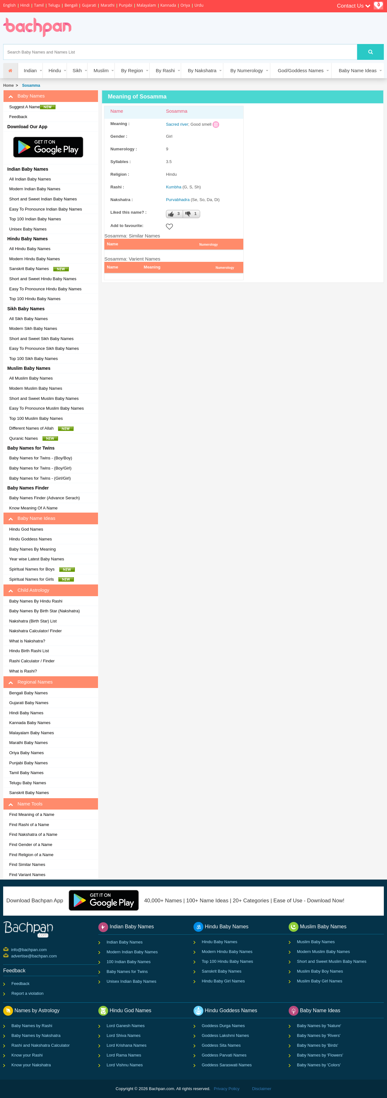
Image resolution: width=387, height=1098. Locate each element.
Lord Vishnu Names (125, 1065)
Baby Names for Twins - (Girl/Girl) (40, 478)
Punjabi (125, 5)
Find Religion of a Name (31, 854)
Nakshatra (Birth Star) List (33, 621)
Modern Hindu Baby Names (34, 258)
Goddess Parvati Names (224, 1055)
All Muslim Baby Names (31, 378)
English (9, 5)
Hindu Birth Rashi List (29, 650)
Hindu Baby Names (219, 941)
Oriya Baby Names (26, 752)
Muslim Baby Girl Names (319, 981)
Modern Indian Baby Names (34, 188)
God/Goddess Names (301, 70)
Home (8, 85)
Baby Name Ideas (358, 70)
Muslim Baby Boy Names (320, 971)
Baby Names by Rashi (31, 1025)
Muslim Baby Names (316, 941)
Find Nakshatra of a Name (33, 834)
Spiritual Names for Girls (41, 579)
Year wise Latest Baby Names (36, 559)
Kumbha (173, 187)
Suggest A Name (32, 107)
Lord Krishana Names (127, 1045)
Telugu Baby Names (27, 782)
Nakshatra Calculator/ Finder (35, 630)
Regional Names (30, 682)
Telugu (54, 5)
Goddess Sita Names (221, 1045)
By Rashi (165, 70)
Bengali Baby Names (28, 693)
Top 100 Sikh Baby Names (33, 358)
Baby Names (26, 96)
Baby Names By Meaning (32, 549)
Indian (30, 70)
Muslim (101, 70)
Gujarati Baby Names (29, 702)
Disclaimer (262, 1088)
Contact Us (354, 6)
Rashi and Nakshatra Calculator (40, 1045)
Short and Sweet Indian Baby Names (43, 199)
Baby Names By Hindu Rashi (35, 601)
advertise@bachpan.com (12, 955)
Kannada (168, 5)
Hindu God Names (26, 529)
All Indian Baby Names (30, 179)
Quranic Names (33, 438)
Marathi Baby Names (28, 742)
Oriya (185, 5)
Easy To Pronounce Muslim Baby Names (46, 408)
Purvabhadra (177, 199)
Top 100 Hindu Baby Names (35, 298)
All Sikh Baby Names (28, 318)
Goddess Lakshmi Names (225, 1035)
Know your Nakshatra (31, 1065)
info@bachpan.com (12, 949)
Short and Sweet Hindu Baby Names (42, 278)
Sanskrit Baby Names (39, 268)
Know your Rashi (27, 1055)
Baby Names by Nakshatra (36, 1035)
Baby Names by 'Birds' (317, 1045)
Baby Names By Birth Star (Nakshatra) (44, 611)
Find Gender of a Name (30, 844)
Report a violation (27, 993)
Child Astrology (28, 590)
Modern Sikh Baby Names (33, 328)
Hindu (55, 70)
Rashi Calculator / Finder (32, 661)
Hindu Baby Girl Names (223, 981)
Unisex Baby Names (28, 229)
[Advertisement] (194, 28)
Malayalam (146, 5)
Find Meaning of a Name (31, 814)
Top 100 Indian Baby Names (35, 219)
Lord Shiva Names (124, 1035)
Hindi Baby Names (26, 712)
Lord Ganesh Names (126, 1025)
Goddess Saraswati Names (227, 1065)
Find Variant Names (27, 874)
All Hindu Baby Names (29, 248)
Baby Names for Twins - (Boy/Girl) (40, 468)
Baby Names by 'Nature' (319, 1025)
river (184, 124)
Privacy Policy (226, 1088)
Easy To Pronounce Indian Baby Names (45, 209)
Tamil (38, 5)
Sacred (172, 124)
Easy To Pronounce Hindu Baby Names (45, 289)
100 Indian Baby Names (129, 961)
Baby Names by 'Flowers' (320, 1055)
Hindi (25, 5)
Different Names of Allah (41, 428)
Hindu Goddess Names (30, 539)
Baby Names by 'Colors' (319, 1065)
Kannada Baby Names (29, 722)
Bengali (70, 5)
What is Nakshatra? (27, 641)
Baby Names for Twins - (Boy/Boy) (40, 458)
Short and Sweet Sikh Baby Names (41, 338)
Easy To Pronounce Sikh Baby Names (44, 348)
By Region (132, 70)
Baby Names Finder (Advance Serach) (44, 497)
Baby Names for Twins (127, 971)
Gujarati (89, 5)
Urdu (198, 5)
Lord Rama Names (124, 1055)
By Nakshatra (202, 70)
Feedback (18, 116)
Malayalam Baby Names (31, 732)
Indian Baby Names (124, 942)
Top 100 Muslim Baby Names (36, 418)
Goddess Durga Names (223, 1025)
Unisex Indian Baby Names (131, 981)
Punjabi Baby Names (28, 762)
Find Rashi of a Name (29, 824)
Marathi (108, 5)
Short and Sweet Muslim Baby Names (44, 398)
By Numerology (246, 70)
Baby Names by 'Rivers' (318, 1035)
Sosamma (30, 85)
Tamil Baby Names (26, 772)
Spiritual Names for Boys (42, 569)
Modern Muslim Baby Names (35, 388)
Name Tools (25, 804)
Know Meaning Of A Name (33, 508)
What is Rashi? (23, 671)
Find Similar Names (27, 864)
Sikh (77, 70)
